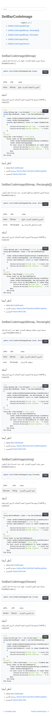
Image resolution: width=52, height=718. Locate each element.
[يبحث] (24, 9)
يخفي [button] (29, 22)
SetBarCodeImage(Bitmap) (18, 26)
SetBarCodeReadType (40, 711)
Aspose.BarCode (19, 174)
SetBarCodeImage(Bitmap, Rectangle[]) (23, 30)
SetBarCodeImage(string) (18, 39)
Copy (45, 72)
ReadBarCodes (9, 711)
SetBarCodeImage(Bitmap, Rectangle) (23, 35)
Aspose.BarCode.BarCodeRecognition (31, 171)
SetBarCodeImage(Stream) (18, 44)
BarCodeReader (17, 168)
